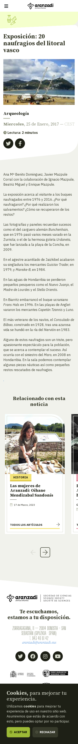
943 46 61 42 (40, 638)
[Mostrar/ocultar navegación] (6, 6)
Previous (33, 552)
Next (45, 552)
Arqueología (16, 113)
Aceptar (18, 732)
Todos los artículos (26, 525)
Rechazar (45, 732)
